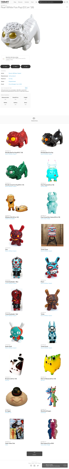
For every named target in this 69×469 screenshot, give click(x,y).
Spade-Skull (8, 346)
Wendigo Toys (8, 412)
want (15, 66)
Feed (32, 2)
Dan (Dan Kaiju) (44, 186)
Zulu (6, 249)
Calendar (27, 2)
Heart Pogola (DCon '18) (47, 185)
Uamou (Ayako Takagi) (45, 218)
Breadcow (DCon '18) (11, 378)
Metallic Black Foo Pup (47, 152)
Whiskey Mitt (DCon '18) (12, 217)
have (5, 66)
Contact (32, 463)
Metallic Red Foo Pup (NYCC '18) (14, 152)
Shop (15, 2)
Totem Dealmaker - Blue (11, 282)
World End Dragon (46, 411)
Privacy (39, 463)
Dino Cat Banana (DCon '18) (48, 378)
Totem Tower (44, 249)
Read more (26, 88)
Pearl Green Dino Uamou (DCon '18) (50, 217)
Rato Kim (7, 380)
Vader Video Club (10, 443)
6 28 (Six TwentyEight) (10, 218)
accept (65, 465)
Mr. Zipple (8, 411)
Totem (42, 314)
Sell (36, 2)
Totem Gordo (44, 346)
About (29, 463)
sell (25, 66)
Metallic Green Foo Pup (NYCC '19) (14, 185)
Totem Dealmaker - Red (11, 314)
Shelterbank (43, 412)
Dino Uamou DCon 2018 (47, 443)
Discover (20, 2)
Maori (42, 282)
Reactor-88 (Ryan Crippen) (10, 154)
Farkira (6, 444)
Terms (36, 463)
